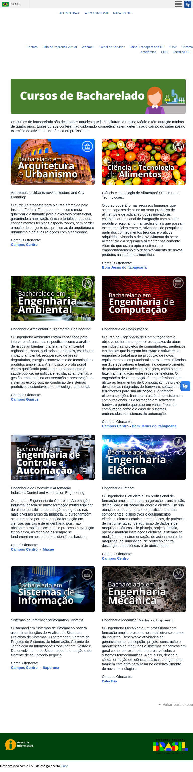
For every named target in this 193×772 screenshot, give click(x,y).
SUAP (173, 47)
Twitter (165, 22)
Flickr (184, 22)
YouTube (171, 22)
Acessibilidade (70, 13)
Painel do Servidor (112, 47)
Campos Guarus (25, 399)
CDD (164, 52)
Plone (64, 766)
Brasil (16, 4)
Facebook (177, 22)
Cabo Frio (109, 681)
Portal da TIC (181, 52)
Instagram (190, 22)
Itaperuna (51, 668)
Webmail (88, 47)
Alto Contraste (97, 13)
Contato (32, 47)
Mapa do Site (122, 13)
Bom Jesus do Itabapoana (124, 267)
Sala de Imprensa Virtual (60, 47)
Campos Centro (24, 245)
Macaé (48, 549)
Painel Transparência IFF (147, 47)
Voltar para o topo (178, 704)
